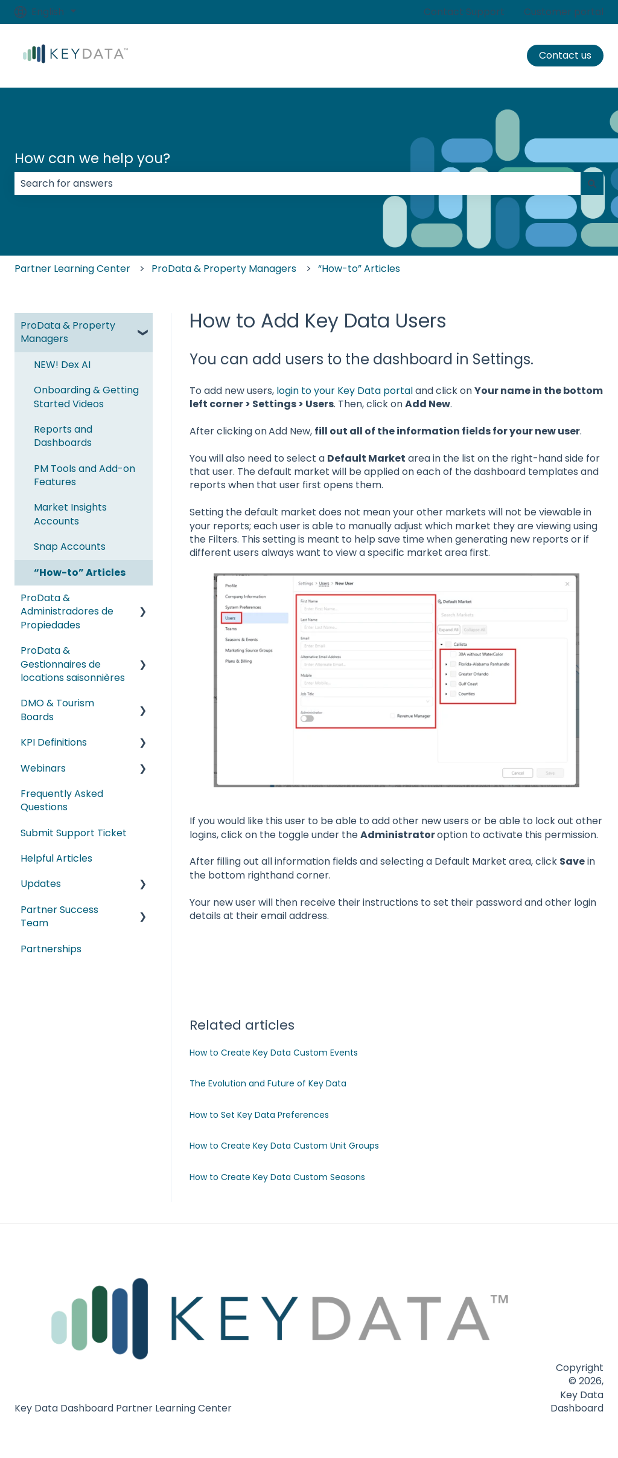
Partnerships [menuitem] (51, 949)
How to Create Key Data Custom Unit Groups (284, 1146)
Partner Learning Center (72, 269)
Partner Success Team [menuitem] (59, 916)
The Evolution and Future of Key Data (268, 1083)
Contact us (565, 55)
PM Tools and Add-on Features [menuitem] (84, 475)
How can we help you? (92, 158)
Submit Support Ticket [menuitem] (74, 833)
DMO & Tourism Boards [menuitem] (57, 709)
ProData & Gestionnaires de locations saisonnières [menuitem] (73, 664)
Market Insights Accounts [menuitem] (70, 513)
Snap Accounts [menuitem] (70, 546)
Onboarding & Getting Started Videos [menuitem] (86, 396)
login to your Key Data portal (344, 391)
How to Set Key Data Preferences (259, 1115)
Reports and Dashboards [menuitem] (63, 436)
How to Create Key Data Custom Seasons (277, 1177)
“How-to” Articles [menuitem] (80, 572)
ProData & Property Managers (223, 269)
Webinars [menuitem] (43, 768)
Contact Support (464, 12)
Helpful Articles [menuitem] (56, 858)
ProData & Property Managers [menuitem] (68, 332)
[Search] (592, 183)
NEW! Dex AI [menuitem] (62, 365)
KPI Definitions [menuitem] (54, 742)
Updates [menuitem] (41, 884)
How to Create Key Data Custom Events (274, 1053)
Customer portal (564, 12)
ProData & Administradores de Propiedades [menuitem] (67, 611)
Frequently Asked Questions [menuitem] (62, 800)
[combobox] (297, 183)
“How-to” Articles (359, 269)
